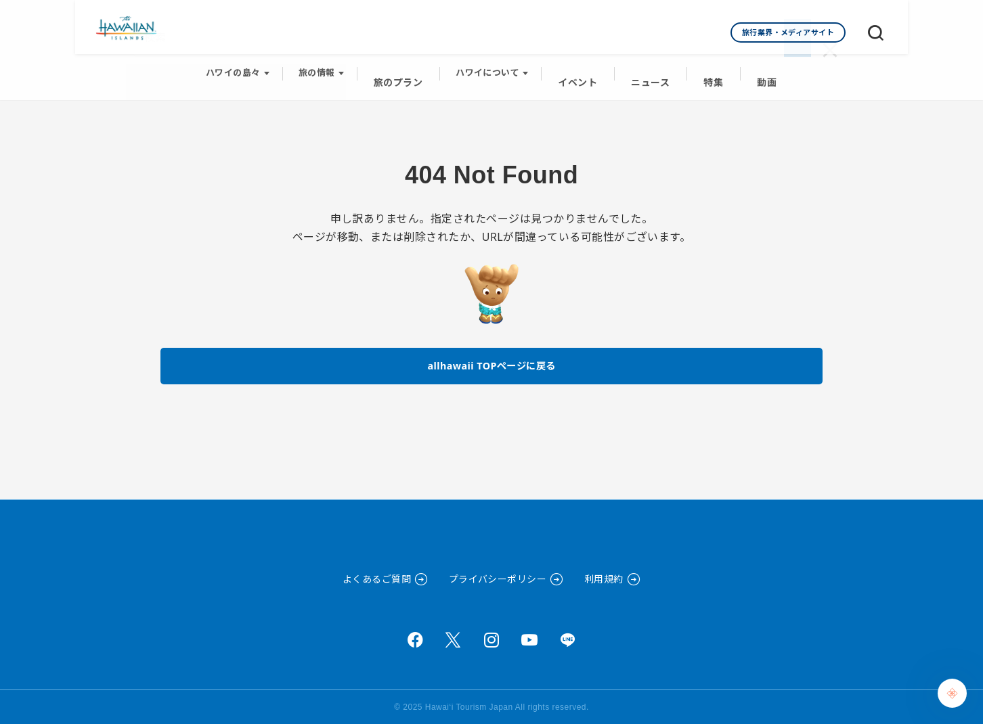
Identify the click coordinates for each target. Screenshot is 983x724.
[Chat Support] (952, 693)
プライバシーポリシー (498, 578)
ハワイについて (492, 68)
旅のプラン (404, 68)
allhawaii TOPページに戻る (492, 354)
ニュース (649, 68)
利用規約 (604, 578)
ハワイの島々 (242, 68)
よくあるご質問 (377, 578)
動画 (759, 68)
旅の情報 (325, 68)
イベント (580, 68)
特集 (708, 68)
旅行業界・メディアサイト (788, 32)
